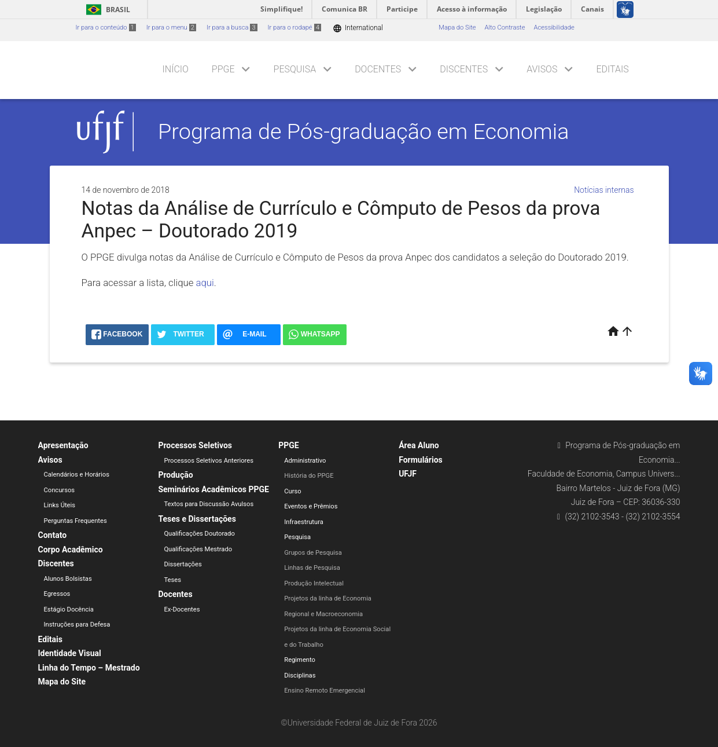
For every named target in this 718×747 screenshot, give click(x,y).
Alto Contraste (505, 27)
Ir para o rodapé (294, 27)
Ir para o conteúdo (106, 27)
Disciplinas (299, 675)
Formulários (421, 459)
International (358, 28)
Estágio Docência (69, 609)
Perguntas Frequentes (75, 521)
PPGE (223, 69)
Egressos (57, 594)
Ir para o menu (171, 27)
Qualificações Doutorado (199, 533)
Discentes (464, 69)
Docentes (378, 69)
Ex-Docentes (182, 609)
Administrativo (305, 460)
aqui (205, 282)
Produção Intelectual (314, 583)
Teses (172, 580)
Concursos (59, 490)
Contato (52, 535)
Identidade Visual (69, 653)
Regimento (299, 660)
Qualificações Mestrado (198, 549)
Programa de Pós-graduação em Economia (363, 131)
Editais (612, 69)
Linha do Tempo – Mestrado (89, 667)
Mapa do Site (457, 27)
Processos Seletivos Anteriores (208, 460)
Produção (175, 474)
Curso (292, 491)
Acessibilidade (553, 27)
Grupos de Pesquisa (313, 552)
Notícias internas (604, 190)
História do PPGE (308, 475)
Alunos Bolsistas (68, 579)
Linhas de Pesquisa (312, 568)
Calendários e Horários (76, 474)
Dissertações (182, 564)
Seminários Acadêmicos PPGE (213, 489)
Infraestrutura (303, 522)
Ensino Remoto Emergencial (324, 690)
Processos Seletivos (195, 445)
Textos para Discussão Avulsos (208, 504)
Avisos (541, 69)
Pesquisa (295, 69)
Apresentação (63, 445)
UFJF (408, 473)
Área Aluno (419, 445)
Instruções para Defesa (77, 624)
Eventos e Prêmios (310, 506)
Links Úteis (60, 505)
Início (176, 69)
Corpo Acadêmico (70, 549)
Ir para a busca (232, 27)
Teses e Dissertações (196, 518)
